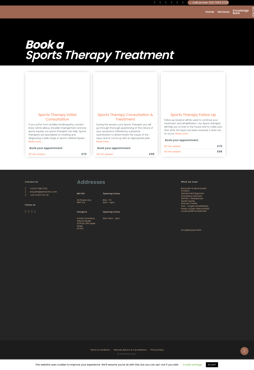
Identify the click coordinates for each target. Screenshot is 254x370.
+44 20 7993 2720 (36, 188)
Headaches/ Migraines (192, 193)
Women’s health (189, 203)
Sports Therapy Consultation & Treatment (125, 117)
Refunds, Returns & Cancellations (130, 349)
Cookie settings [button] (192, 364)
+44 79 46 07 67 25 (37, 195)
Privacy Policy (157, 349)
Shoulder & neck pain (191, 196)
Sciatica (185, 190)
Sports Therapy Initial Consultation (57, 117)
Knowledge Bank (241, 12)
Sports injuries (188, 201)
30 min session (37, 154)
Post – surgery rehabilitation (194, 206)
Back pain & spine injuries (193, 188)
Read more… (35, 141)
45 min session (104, 154)
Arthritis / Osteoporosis (192, 198)
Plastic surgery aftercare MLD (195, 208)
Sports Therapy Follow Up (193, 114)
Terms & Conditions (100, 349)
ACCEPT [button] (212, 364)
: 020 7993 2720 (208, 2)
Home (210, 12)
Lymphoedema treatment (194, 211)
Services (223, 12)
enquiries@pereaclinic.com (41, 191)
